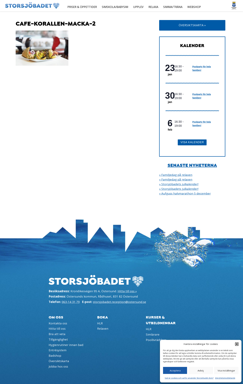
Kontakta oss (58, 323)
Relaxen (102, 329)
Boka (102, 317)
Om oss (56, 317)
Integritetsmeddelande (225, 378)
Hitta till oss (57, 329)
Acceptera (175, 370)
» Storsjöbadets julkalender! (178, 184)
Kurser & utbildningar (161, 320)
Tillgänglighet (58, 339)
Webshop (194, 7)
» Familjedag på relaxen (175, 175)
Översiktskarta (59, 361)
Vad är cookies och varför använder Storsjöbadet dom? (189, 378)
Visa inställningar (226, 370)
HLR (100, 323)
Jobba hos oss (58, 366)
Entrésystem (57, 350)
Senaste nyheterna (192, 165)
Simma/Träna (172, 7)
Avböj (201, 370)
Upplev (138, 7)
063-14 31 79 (71, 302)
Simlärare (152, 334)
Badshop (55, 356)
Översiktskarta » (192, 25)
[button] (236, 344)
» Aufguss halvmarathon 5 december (185, 193)
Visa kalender (192, 142)
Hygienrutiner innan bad (66, 345)
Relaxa (153, 7)
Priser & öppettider (82, 7)
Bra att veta (57, 334)
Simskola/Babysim (115, 7)
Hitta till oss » (127, 291)
